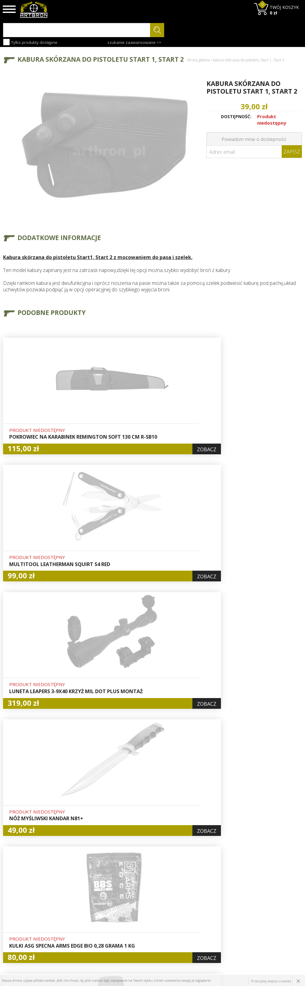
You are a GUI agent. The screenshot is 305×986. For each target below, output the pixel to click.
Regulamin (90, 920)
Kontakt (87, 934)
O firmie (87, 892)
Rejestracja (141, 906)
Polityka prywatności (151, 920)
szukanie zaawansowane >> (134, 42)
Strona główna (198, 60)
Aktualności (91, 906)
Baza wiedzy (92, 899)
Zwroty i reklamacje (99, 927)
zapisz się (281, 915)
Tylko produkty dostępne (30, 42)
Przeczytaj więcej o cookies (271, 980)
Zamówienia (142, 913)
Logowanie (141, 899)
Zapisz (292, 151)
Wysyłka (87, 913)
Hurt (134, 892)
